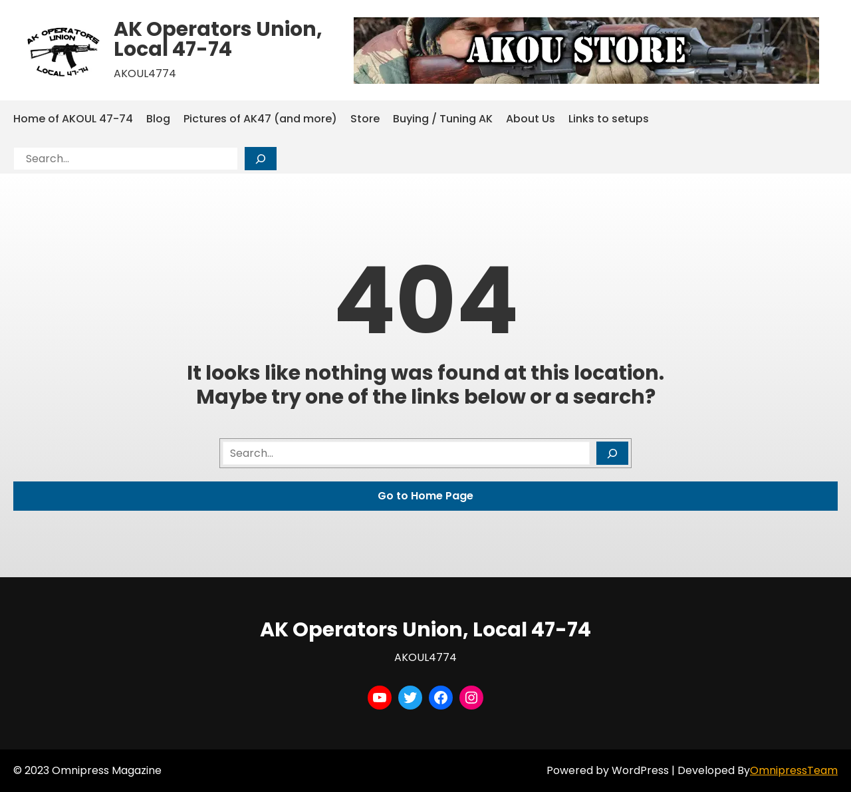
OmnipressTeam (794, 770)
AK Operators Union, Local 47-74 (218, 39)
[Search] (261, 158)
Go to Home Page (425, 495)
